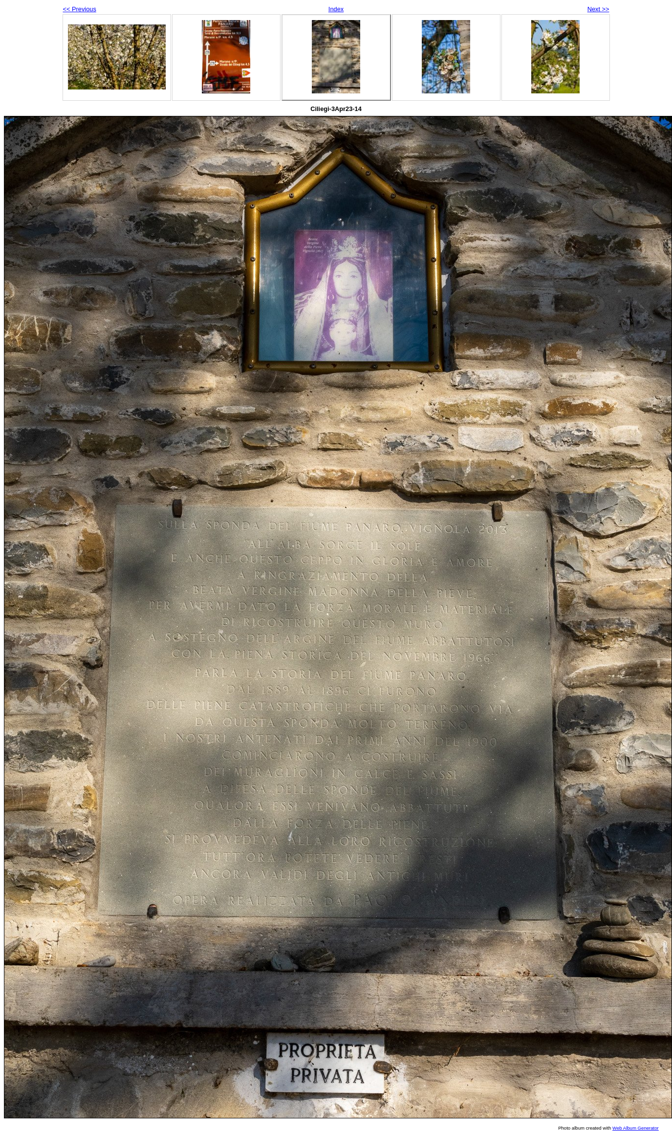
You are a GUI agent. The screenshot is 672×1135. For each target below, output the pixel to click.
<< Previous (79, 9)
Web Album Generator (635, 1128)
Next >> (598, 9)
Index (336, 9)
